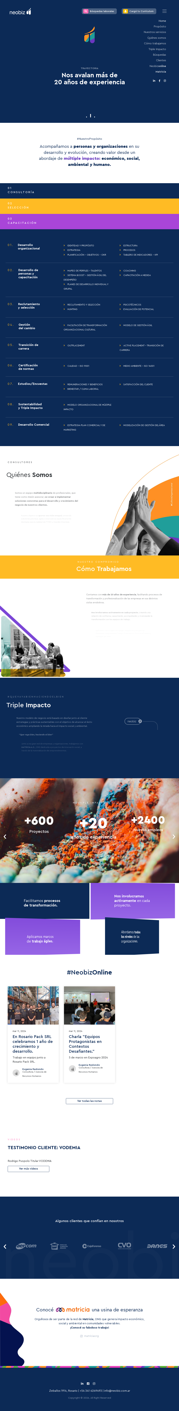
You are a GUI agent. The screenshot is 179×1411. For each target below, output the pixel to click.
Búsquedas (159, 55)
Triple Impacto (157, 49)
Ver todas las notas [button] (89, 1101)
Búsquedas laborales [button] (98, 11)
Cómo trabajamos (155, 43)
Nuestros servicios (155, 32)
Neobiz (157, 66)
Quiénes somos (156, 38)
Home (162, 21)
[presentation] (5, 836)
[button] (90, 115)
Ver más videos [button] (28, 1168)
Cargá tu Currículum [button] (138, 11)
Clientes (161, 60)
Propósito (160, 26)
